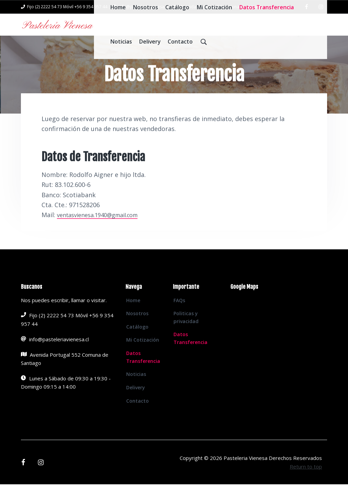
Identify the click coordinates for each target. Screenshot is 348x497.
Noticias (136, 386)
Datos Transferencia (143, 370)
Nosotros (137, 326)
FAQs (179, 313)
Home (133, 313)
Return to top (306, 479)
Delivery (135, 400)
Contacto (137, 413)
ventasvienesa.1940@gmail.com (103, 227)
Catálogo (137, 339)
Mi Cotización (142, 352)
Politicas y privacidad (186, 330)
